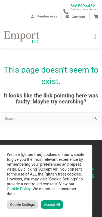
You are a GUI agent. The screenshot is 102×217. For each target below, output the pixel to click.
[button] (95, 36)
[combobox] (51, 118)
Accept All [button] (52, 205)
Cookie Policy (18, 188)
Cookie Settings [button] (22, 205)
